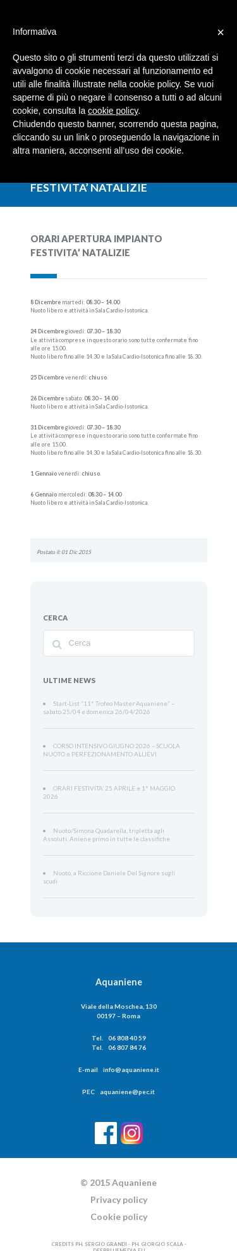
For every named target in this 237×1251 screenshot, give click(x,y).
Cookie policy (118, 1194)
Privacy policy (118, 1177)
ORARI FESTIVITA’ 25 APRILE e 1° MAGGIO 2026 (111, 785)
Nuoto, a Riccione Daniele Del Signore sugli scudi (109, 859)
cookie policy (113, 111)
